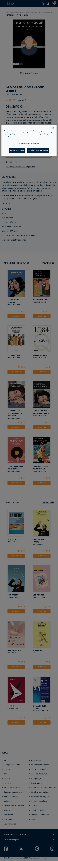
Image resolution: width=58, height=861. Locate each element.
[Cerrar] (53, 128)
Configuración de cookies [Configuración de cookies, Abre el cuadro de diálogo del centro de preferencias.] (29, 143)
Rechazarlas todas (17, 150)
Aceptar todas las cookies (38, 150)
